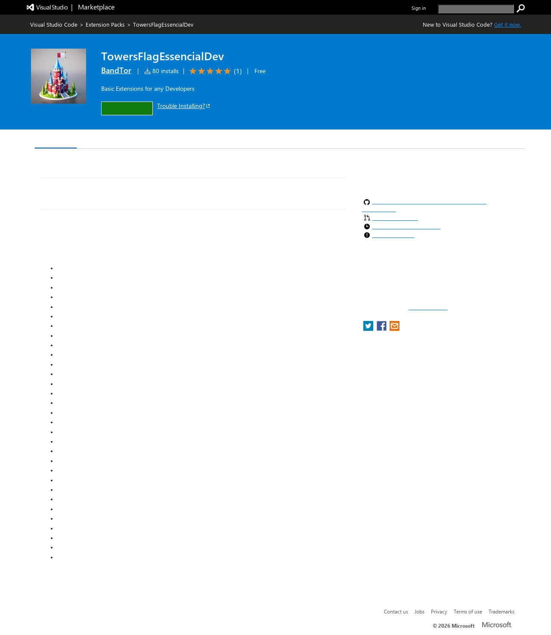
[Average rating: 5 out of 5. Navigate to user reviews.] (214, 71)
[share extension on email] (394, 328)
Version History (107, 140)
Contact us (396, 611)
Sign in (419, 8)
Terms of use (468, 611)
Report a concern (428, 308)
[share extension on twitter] (369, 328)
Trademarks (501, 611)
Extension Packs (105, 24)
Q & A (154, 140)
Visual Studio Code (53, 24)
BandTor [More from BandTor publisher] (116, 70)
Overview (56, 140)
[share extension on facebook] (382, 328)
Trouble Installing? (184, 106)
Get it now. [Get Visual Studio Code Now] (507, 24)
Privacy (439, 611)
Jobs (419, 611)
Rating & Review (201, 140)
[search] (476, 8)
